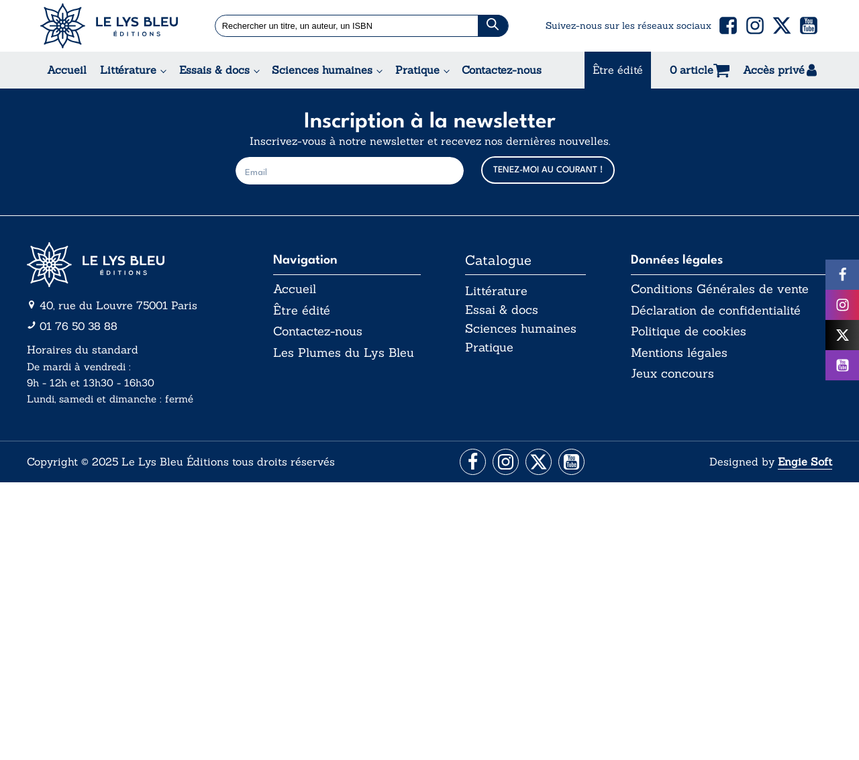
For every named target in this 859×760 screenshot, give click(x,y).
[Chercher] (493, 26)
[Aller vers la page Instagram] (505, 462)
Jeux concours (672, 374)
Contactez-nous (502, 69)
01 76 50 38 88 (78, 326)
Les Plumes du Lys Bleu (343, 352)
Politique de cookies (688, 332)
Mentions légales (679, 352)
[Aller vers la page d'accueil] (127, 264)
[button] (728, 25)
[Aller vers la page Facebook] (471, 462)
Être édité (618, 69)
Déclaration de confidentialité (716, 310)
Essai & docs (501, 310)
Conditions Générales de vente (720, 289)
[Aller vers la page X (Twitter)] (539, 462)
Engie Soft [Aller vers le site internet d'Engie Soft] (805, 462)
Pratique (417, 69)
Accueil (67, 69)
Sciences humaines (322, 69)
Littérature (128, 69)
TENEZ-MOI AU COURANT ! (548, 170)
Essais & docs (214, 69)
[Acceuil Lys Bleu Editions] (109, 26)
